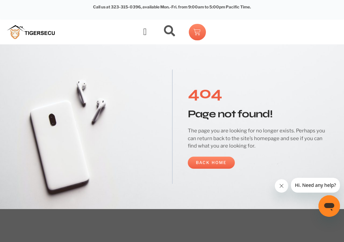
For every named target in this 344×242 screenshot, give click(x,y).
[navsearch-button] (169, 32)
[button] (145, 32)
